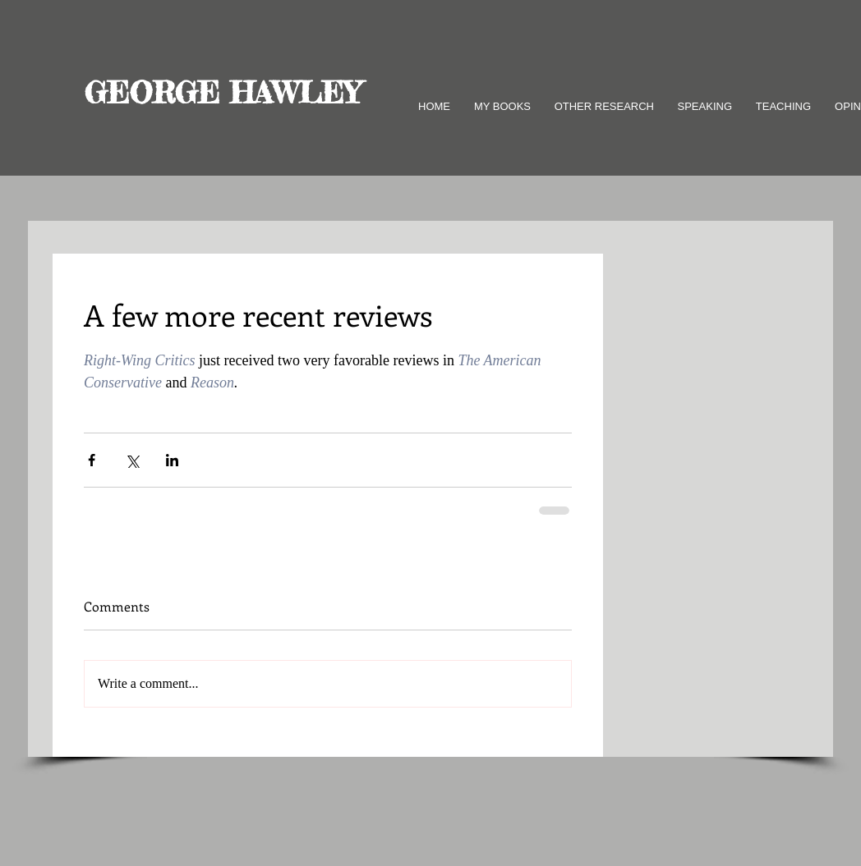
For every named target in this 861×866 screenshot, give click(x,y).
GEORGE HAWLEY (223, 93)
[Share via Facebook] (91, 460)
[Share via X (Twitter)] (132, 460)
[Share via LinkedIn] (172, 460)
